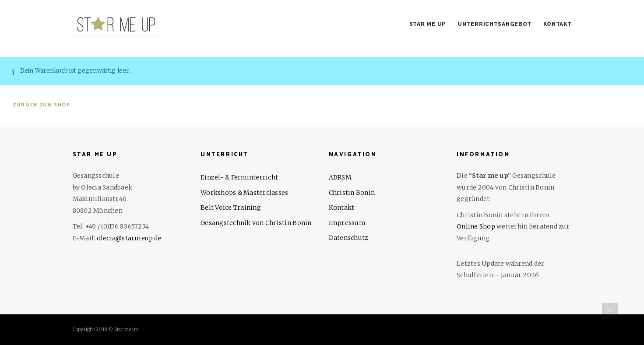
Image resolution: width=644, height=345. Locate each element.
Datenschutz (349, 238)
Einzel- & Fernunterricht (239, 177)
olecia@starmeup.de (129, 238)
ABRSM (340, 177)
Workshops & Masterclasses (245, 193)
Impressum (347, 223)
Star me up (427, 24)
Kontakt (557, 24)
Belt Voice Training (231, 207)
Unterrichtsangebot (494, 24)
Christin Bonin (352, 193)
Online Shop (476, 226)
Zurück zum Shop (41, 105)
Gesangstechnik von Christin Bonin (256, 223)
